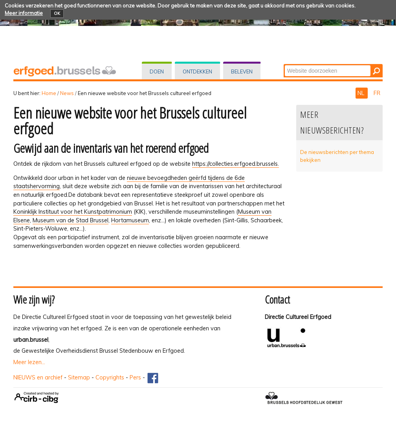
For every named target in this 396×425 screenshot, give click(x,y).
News (67, 93)
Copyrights (109, 377)
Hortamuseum (130, 220)
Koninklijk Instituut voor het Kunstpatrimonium (72, 211)
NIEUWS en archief (37, 377)
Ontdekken (197, 71)
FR (377, 93)
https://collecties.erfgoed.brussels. (235, 163)
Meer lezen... (29, 362)
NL (362, 93)
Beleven (242, 71)
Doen (157, 71)
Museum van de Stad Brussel (70, 220)
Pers (135, 377)
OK (57, 13)
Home (49, 93)
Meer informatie (24, 13)
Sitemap (79, 377)
